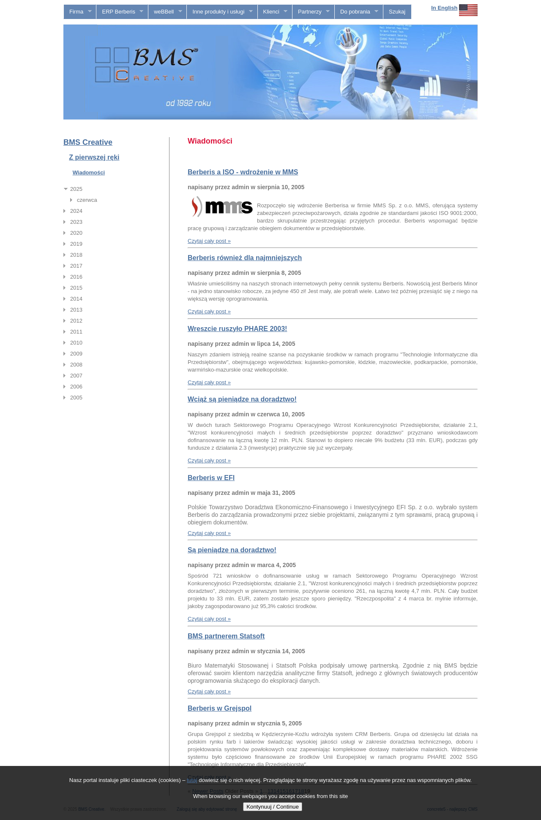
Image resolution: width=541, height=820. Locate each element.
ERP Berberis (119, 11)
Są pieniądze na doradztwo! (232, 550)
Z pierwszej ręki (94, 157)
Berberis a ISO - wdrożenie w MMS (243, 172)
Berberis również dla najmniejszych (245, 257)
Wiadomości (89, 172)
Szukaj (397, 11)
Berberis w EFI (211, 477)
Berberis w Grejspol (219, 708)
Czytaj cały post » (209, 241)
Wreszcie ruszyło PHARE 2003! (237, 328)
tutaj (192, 780)
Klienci (273, 11)
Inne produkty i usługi (219, 11)
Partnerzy (311, 11)
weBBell (165, 11)
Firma (78, 11)
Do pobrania (356, 11)
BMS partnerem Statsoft (226, 636)
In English (444, 8)
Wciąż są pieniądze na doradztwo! (242, 399)
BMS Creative (87, 142)
